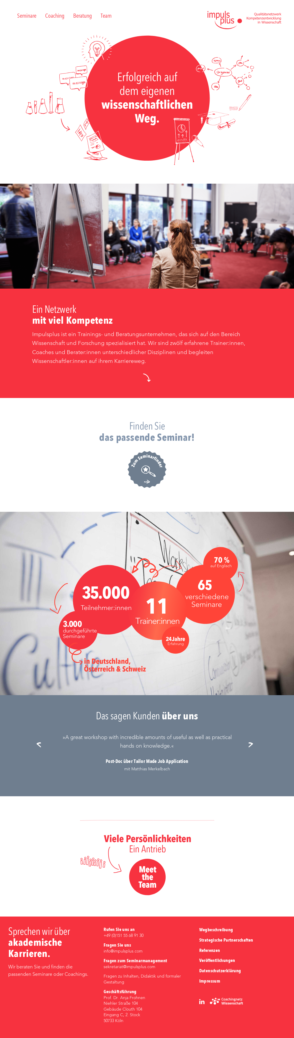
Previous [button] (41, 745)
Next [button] (253, 745)
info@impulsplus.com (123, 951)
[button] (147, 377)
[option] (147, 753)
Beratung (82, 16)
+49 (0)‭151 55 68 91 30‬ (123, 936)
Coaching (54, 16)
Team (106, 16)
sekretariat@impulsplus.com (129, 967)
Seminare (26, 16)
